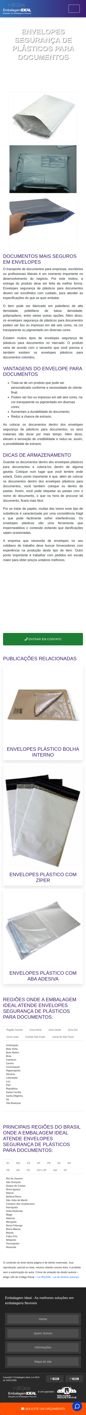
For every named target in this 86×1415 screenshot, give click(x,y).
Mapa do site (43, 1361)
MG (18, 1163)
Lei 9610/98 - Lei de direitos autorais (58, 1277)
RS (69, 1163)
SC (59, 1163)
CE (28, 1170)
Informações (43, 1347)
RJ (7, 1163)
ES (28, 1163)
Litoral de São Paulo (63, 1037)
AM (55, 1170)
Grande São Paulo (35, 1037)
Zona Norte (35, 1029)
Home (43, 1319)
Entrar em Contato (43, 639)
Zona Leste (12, 1037)
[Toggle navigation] (74, 9)
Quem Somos (43, 1333)
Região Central (14, 1029)
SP (38, 1163)
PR (49, 1163)
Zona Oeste (54, 1029)
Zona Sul (73, 1029)
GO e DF (42, 1170)
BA (18, 1170)
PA (65, 1170)
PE (8, 1170)
